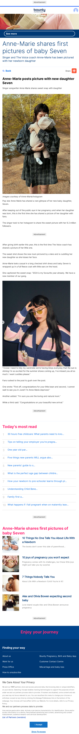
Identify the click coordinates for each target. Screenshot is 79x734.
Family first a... (15, 496)
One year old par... (17, 449)
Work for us (7, 661)
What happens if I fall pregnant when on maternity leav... (38, 504)
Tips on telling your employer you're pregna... (32, 442)
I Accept (38, 726)
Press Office (8, 667)
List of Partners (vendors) (14, 719)
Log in (75, 8)
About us (6, 656)
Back (6, 70)
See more (11, 33)
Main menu (39, 14)
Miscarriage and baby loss (52, 667)
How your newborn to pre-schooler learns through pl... (37, 481)
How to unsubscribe (11, 672)
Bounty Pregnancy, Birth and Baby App (58, 656)
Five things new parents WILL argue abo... (30, 457)
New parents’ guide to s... (21, 465)
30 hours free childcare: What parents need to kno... (36, 434)
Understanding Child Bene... (22, 489)
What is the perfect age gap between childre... (33, 473)
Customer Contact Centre (51, 661)
